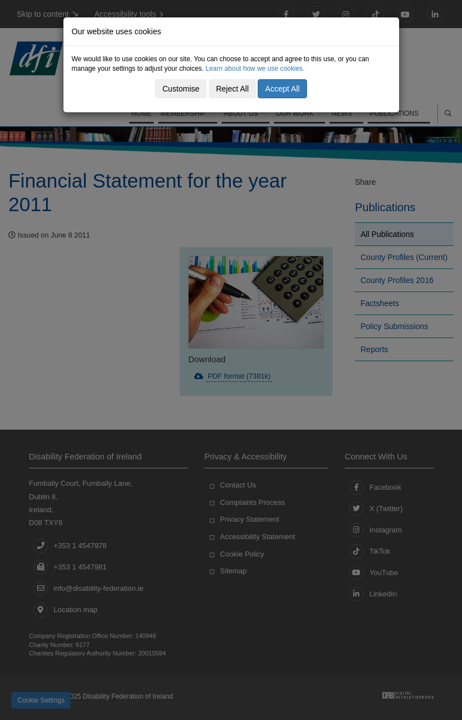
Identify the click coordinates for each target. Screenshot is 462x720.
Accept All (282, 88)
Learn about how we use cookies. (255, 68)
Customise (180, 88)
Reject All (232, 88)
